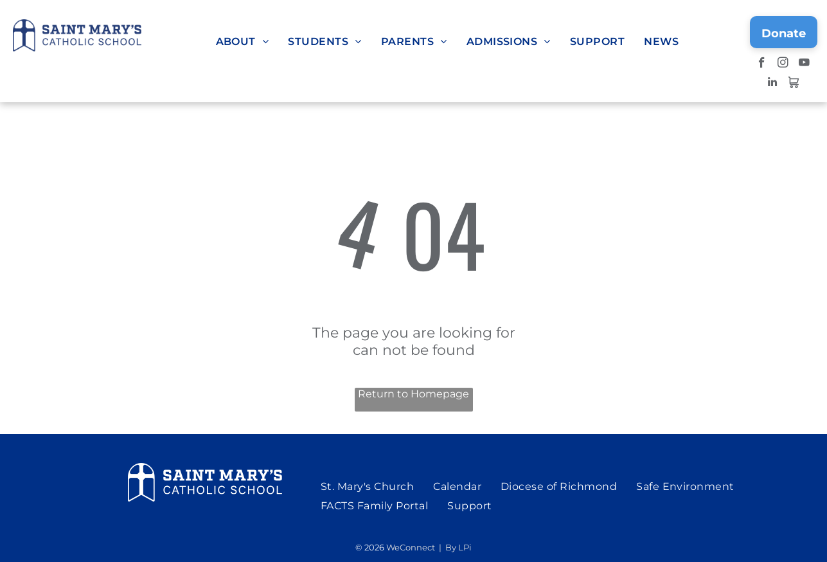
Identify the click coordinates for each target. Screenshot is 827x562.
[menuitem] (242, 41)
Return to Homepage (413, 394)
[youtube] (804, 64)
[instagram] (783, 64)
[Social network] (793, 83)
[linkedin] (772, 83)
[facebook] (762, 64)
